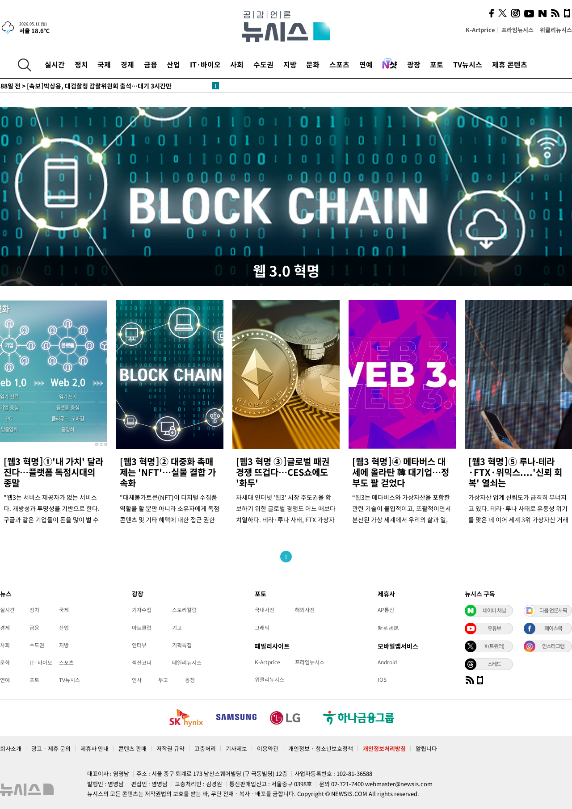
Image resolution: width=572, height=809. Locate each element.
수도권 (263, 64)
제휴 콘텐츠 (509, 64)
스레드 (494, 664)
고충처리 (205, 748)
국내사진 (264, 610)
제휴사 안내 (94, 748)
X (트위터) (494, 646)
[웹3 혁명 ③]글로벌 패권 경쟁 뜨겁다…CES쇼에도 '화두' (282, 472)
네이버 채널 (494, 610)
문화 (313, 64)
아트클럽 (141, 628)
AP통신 (386, 610)
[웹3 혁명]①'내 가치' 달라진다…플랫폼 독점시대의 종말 (53, 472)
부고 (163, 680)
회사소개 (10, 748)
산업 (173, 64)
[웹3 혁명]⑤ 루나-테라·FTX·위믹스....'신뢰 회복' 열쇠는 (515, 472)
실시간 (55, 64)
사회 (237, 64)
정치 (81, 64)
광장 (414, 64)
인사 (137, 680)
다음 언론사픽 (553, 610)
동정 (190, 680)
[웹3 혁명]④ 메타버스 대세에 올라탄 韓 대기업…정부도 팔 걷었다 (400, 472)
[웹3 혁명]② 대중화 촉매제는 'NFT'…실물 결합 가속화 (168, 472)
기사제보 (236, 748)
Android (387, 662)
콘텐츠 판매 (132, 748)
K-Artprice (480, 29)
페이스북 (553, 628)
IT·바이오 (205, 64)
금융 (150, 64)
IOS (382, 679)
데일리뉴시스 (187, 662)
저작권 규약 (170, 748)
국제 (104, 64)
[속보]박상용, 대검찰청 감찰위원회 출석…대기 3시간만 (86, 85)
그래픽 (262, 628)
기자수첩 (141, 610)
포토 (436, 64)
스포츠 (339, 64)
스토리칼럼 (184, 610)
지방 (290, 64)
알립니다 (426, 748)
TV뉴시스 (467, 64)
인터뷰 (139, 645)
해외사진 (305, 610)
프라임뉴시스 (517, 29)
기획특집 (182, 645)
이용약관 (267, 748)
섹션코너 (141, 662)
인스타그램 (553, 646)
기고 (177, 628)
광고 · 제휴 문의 (51, 748)
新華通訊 (388, 628)
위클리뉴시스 (556, 29)
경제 (127, 64)
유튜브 (494, 628)
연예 (366, 64)
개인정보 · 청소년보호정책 (320, 748)
